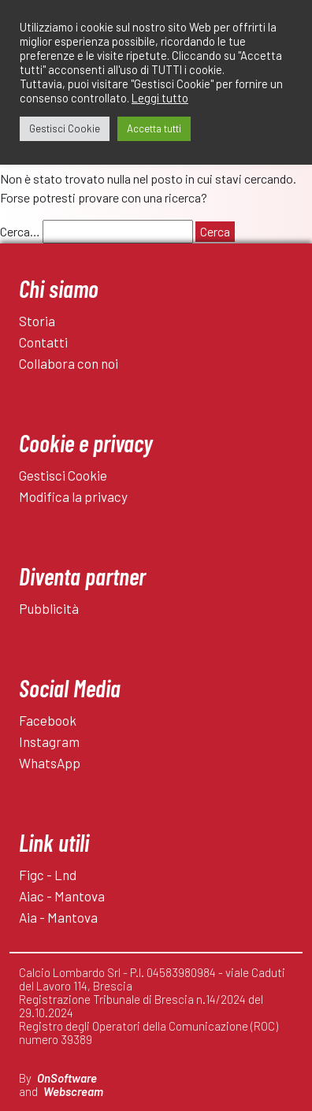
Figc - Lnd (47, 874)
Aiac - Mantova (62, 896)
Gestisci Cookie (63, 475)
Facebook (47, 720)
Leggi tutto (160, 98)
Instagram (49, 741)
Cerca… (20, 231)
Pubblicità (49, 608)
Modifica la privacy (73, 496)
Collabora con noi (68, 363)
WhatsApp (49, 763)
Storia (37, 321)
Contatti (43, 342)
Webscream (73, 1091)
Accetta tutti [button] (154, 128)
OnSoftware (67, 1078)
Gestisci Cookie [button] (64, 128)
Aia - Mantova (58, 917)
